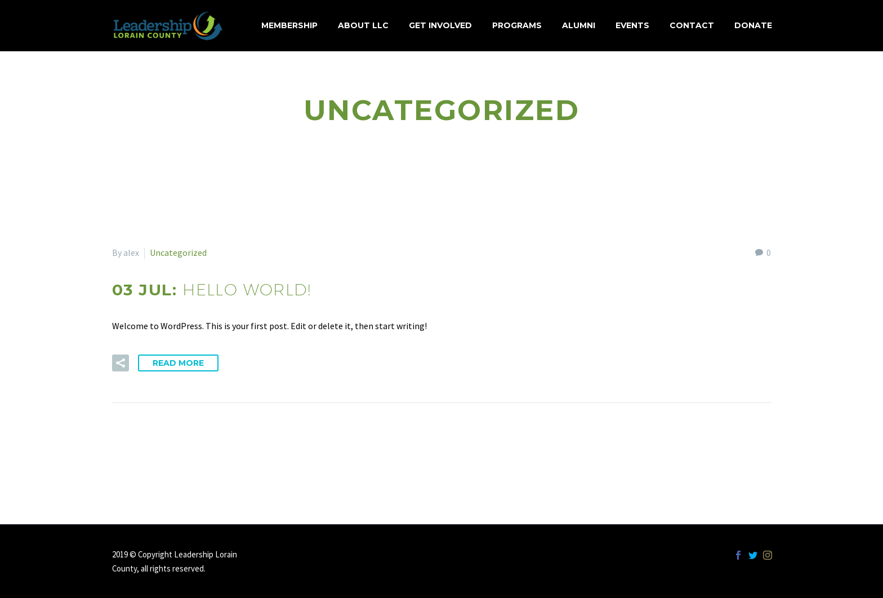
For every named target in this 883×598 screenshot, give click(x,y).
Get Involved (440, 25)
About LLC (363, 25)
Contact (692, 25)
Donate (753, 25)
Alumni (578, 25)
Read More (178, 363)
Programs (517, 25)
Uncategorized (178, 252)
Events (632, 25)
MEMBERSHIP (289, 25)
